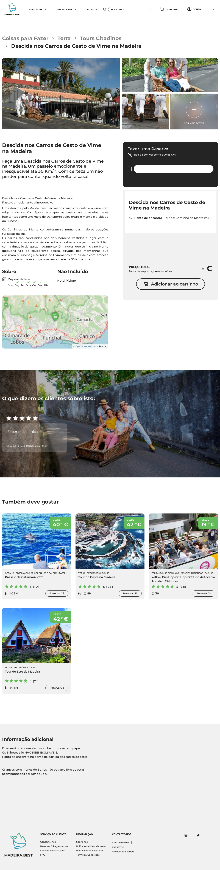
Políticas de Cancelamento (91, 846)
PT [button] (210, 9)
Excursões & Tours (98, 573)
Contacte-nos (48, 842)
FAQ (42, 854)
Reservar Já (57, 593)
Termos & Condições (87, 854)
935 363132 (118, 847)
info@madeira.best (123, 851)
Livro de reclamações (52, 850)
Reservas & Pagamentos (54, 846)
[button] (45, 9)
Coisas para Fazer (25, 38)
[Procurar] (129, 9)
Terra (64, 38)
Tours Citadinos (100, 38)
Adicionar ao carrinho (170, 284)
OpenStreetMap (84, 346)
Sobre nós (82, 842)
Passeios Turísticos (191, 573)
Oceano (9, 573)
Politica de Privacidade (89, 850)
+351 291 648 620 (121, 842)
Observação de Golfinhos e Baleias (36, 573)
